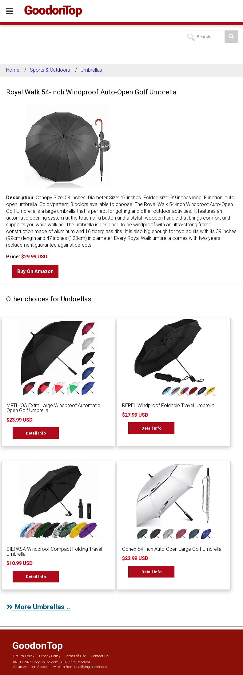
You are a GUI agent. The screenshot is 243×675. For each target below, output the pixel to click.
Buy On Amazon (35, 271)
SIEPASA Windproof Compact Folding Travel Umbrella (54, 551)
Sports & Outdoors (50, 70)
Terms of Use (75, 656)
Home (12, 70)
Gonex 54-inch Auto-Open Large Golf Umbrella (171, 549)
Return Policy (23, 656)
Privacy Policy (49, 656)
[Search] (231, 36)
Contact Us (100, 656)
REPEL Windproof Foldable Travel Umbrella (168, 405)
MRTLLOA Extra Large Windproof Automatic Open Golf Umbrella (53, 408)
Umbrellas (91, 70)
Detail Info (36, 433)
